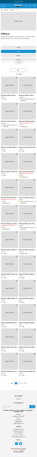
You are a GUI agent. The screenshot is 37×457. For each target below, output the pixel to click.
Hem (2, 9)
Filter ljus (18, 59)
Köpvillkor (18, 414)
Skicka (32, 406)
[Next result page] (25, 383)
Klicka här (18, 399)
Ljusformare (12, 9)
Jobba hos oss (18, 419)
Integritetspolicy (18, 421)
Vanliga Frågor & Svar (18, 423)
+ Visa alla (18, 62)
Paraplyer (18, 47)
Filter (18, 70)
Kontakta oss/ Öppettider (18, 416)
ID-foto (18, 418)
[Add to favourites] (17, 78)
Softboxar (19, 51)
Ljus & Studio (6, 9)
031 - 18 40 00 (18, 434)
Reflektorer (18, 55)
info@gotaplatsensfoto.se (18, 436)
